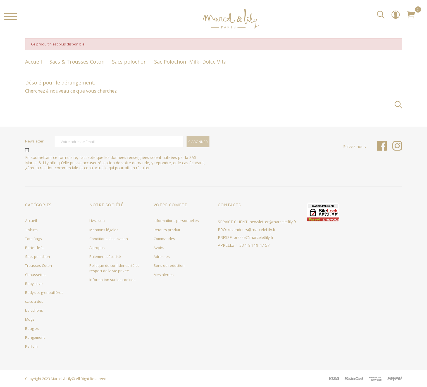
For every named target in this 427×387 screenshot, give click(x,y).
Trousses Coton (38, 265)
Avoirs (159, 247)
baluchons (34, 310)
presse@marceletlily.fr (253, 237)
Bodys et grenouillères (44, 292)
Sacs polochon (37, 256)
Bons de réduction (169, 265)
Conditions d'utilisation (108, 238)
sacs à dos (34, 301)
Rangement (35, 337)
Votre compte (170, 204)
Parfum (31, 346)
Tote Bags (33, 238)
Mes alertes (164, 274)
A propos (97, 247)
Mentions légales (103, 229)
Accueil (31, 220)
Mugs (29, 319)
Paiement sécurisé (105, 256)
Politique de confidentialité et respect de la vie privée (114, 268)
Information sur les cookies (112, 279)
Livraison (97, 220)
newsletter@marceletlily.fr (273, 221)
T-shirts (31, 229)
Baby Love (34, 283)
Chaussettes (36, 274)
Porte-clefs (34, 247)
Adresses (162, 256)
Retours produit (167, 229)
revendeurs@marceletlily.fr (252, 229)
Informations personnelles (176, 220)
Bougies (32, 328)
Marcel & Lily (61, 378)
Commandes (164, 238)
